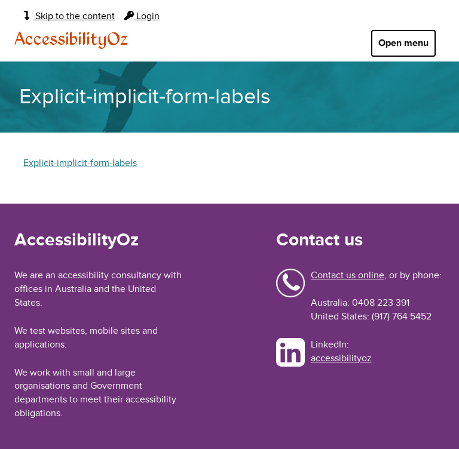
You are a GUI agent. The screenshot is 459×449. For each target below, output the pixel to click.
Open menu (403, 43)
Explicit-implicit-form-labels (80, 163)
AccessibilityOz (71, 40)
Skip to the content (69, 16)
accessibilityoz (341, 358)
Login (142, 16)
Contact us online (347, 275)
